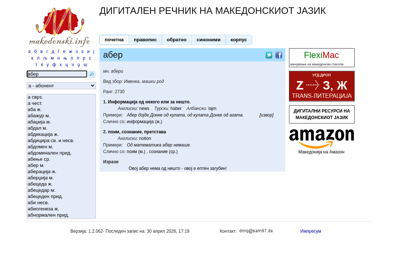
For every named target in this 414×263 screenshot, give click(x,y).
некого (152, 101)
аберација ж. (61, 172)
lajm (212, 108)
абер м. (61, 166)
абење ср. (61, 159)
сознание (132, 131)
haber (176, 108)
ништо (174, 168)
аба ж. (61, 110)
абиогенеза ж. (61, 209)
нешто (183, 101)
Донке (156, 115)
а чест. (61, 103)
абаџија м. (61, 122)
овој (188, 168)
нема (155, 168)
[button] (114, 40)
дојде (143, 115)
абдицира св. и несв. (61, 141)
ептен (203, 168)
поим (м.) (136, 151)
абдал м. (61, 128)
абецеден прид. (61, 197)
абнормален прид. (61, 215)
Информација (122, 101)
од (141, 101)
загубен (218, 168)
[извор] (266, 115)
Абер (132, 115)
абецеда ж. (61, 184)
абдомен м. (61, 147)
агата (236, 115)
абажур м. (61, 116)
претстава (155, 131)
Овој (133, 168)
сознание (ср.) (163, 151)
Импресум (310, 231)
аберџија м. (61, 178)
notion (145, 138)
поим (113, 131)
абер (167, 145)
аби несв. (61, 203)
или (165, 101)
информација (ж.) (144, 121)
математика (147, 145)
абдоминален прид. (61, 153)
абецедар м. (61, 190)
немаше (181, 145)
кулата (177, 115)
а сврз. (61, 97)
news (144, 108)
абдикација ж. (61, 135)
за (172, 101)
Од (130, 145)
